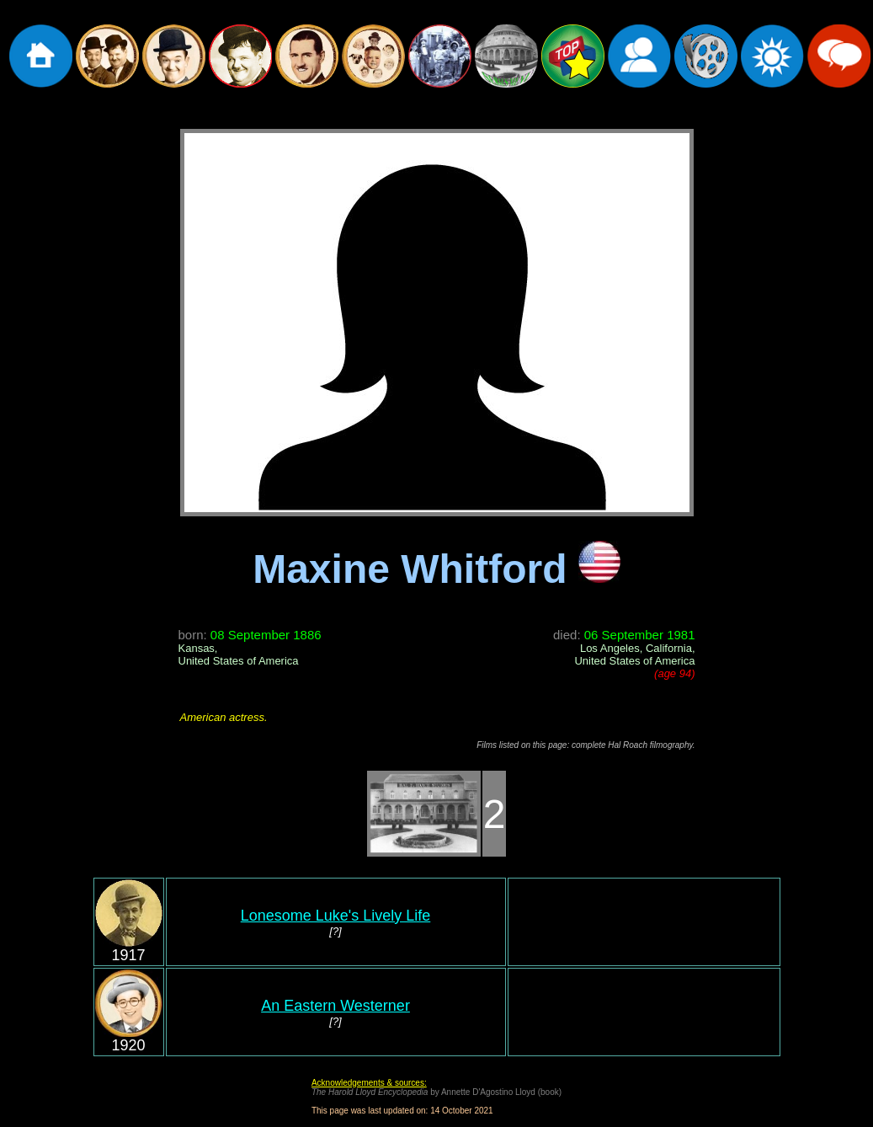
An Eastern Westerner (335, 1005)
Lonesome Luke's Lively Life (336, 915)
